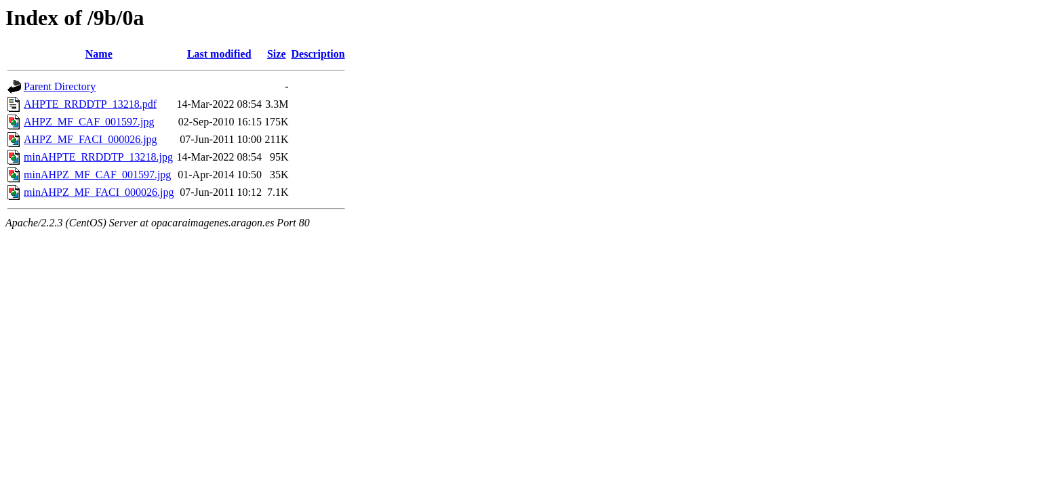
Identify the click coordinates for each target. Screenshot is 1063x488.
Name (99, 54)
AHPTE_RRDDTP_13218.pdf (90, 104)
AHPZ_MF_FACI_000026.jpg (90, 139)
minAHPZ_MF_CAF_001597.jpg (97, 174)
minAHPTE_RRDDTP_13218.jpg (98, 157)
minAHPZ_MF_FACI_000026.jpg (99, 192)
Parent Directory (60, 86)
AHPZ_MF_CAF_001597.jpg (89, 121)
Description (318, 54)
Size (276, 54)
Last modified (219, 54)
